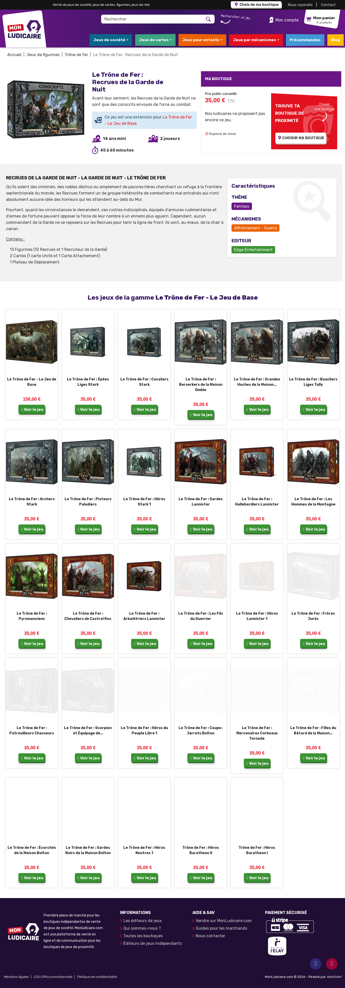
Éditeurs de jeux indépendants (152, 943)
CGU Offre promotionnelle (53, 977)
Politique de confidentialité (97, 977)
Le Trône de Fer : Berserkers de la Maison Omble (200, 384)
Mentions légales (16, 977)
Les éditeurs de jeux (142, 920)
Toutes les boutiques (143, 935)
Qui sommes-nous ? (142, 928)
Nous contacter (210, 935)
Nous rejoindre (300, 5)
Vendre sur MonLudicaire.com (224, 920)
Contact (328, 5)
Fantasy (241, 206)
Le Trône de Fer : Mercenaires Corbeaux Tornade (257, 733)
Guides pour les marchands (221, 928)
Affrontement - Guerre (255, 228)
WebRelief (334, 977)
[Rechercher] (152, 19)
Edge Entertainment (253, 249)
